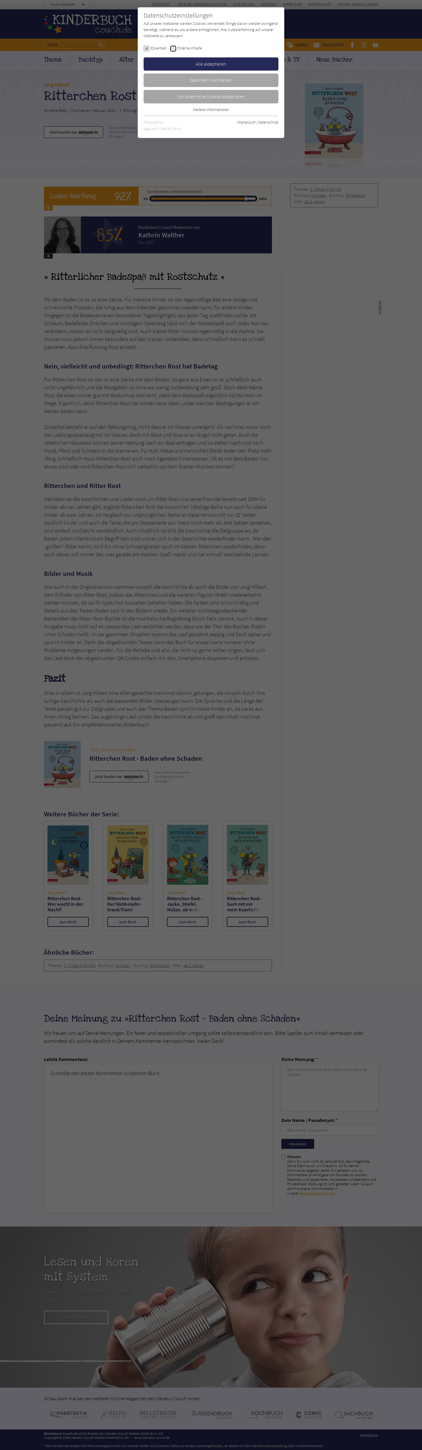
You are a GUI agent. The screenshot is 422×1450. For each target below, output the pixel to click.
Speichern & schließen (211, 80)
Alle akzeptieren (211, 64)
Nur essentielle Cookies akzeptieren (211, 96)
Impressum (246, 122)
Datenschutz (268, 122)
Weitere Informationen (211, 109)
